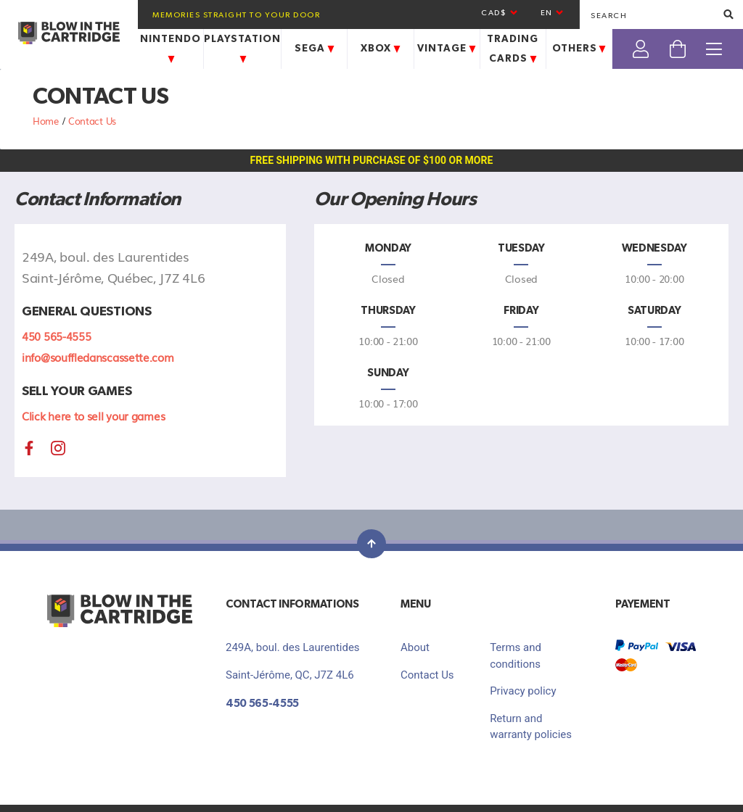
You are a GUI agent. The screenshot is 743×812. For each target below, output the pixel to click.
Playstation (242, 48)
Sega (316, 49)
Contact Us (427, 675)
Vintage (448, 49)
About (415, 647)
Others (581, 49)
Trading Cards (513, 49)
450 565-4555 (56, 336)
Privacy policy (523, 690)
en (553, 12)
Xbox (382, 49)
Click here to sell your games (93, 415)
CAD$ (500, 12)
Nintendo (170, 48)
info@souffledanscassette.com (98, 357)
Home (47, 121)
